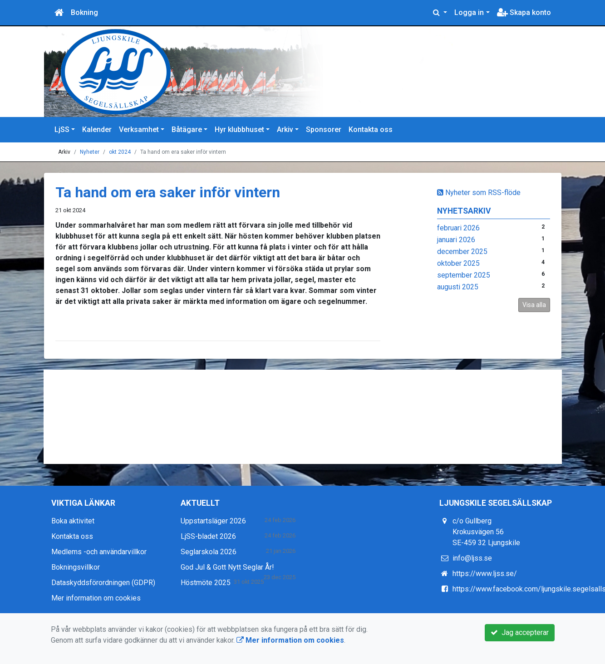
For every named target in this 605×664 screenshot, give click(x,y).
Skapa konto (524, 12)
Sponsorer (323, 129)
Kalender (97, 129)
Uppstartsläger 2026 (213, 521)
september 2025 (463, 275)
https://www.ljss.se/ (485, 573)
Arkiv (285, 129)
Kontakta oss (371, 129)
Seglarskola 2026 (208, 551)
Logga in (469, 12)
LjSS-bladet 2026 (208, 536)
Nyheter (89, 152)
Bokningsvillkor (75, 567)
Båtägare (187, 129)
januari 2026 (456, 239)
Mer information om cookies (96, 598)
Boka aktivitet (72, 521)
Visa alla (534, 304)
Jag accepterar (520, 632)
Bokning (84, 12)
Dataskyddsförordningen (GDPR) (103, 582)
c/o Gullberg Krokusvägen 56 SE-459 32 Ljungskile (486, 532)
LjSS (61, 129)
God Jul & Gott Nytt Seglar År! (227, 567)
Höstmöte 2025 (206, 582)
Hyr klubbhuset (239, 129)
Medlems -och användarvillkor (99, 551)
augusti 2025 (457, 287)
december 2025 (462, 251)
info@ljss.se (472, 558)
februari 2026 (458, 228)
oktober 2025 (458, 263)
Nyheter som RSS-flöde (479, 192)
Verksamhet (139, 129)
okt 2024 (120, 152)
